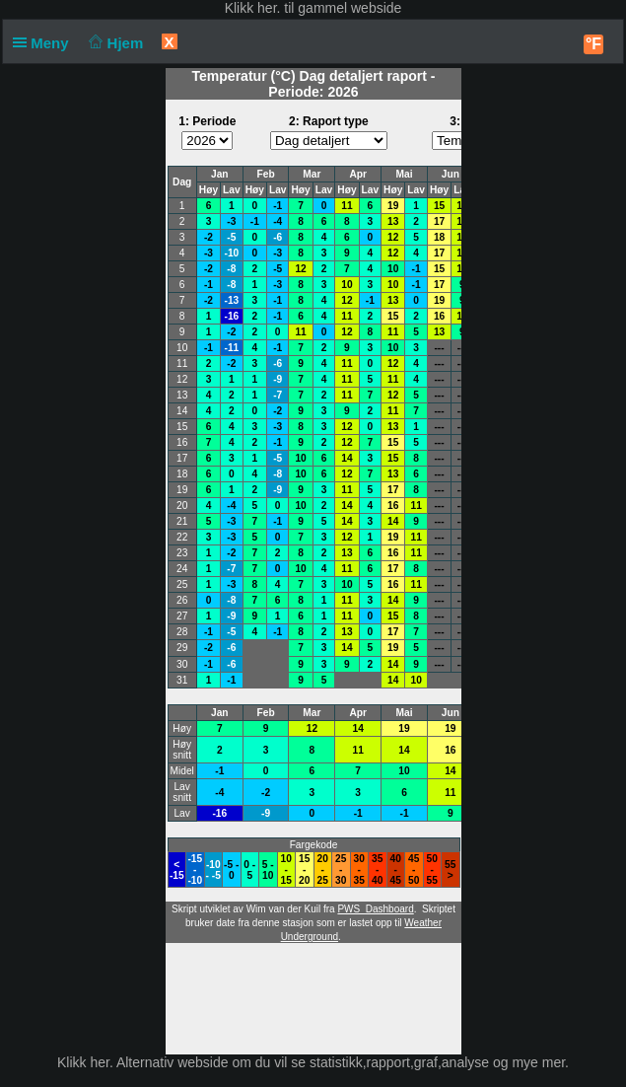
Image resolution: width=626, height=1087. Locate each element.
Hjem (114, 43)
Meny (45, 43)
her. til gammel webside (329, 8)
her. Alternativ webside (159, 1062)
